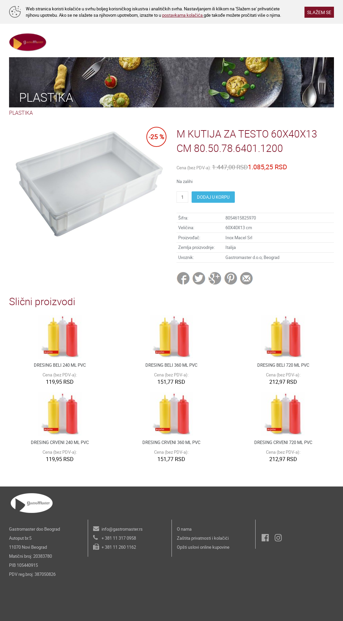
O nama (184, 529)
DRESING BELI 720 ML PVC (283, 365)
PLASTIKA (21, 112)
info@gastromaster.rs (122, 529)
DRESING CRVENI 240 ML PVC (60, 442)
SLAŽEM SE (319, 12)
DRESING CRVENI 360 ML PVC (171, 442)
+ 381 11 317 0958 (118, 538)
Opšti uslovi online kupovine (203, 547)
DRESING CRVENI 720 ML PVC (283, 442)
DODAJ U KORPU (213, 197)
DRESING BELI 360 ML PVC (171, 365)
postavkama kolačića (183, 15)
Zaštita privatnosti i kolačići (203, 538)
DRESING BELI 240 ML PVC (60, 365)
